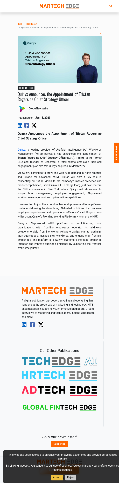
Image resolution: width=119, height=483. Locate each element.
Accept (57, 477)
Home (20, 23)
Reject (71, 477)
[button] (8, 6)
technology (31, 23)
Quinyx (22, 149)
